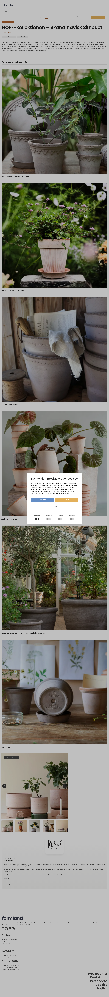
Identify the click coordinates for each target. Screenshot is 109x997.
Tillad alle (66, 500)
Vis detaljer (54, 507)
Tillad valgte (42, 500)
